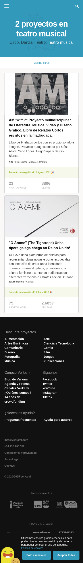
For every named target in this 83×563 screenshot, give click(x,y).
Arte (47, 339)
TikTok (47, 397)
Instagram (49, 392)
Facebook (49, 379)
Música (9, 361)
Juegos (49, 356)
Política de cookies (32, 548)
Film (47, 352)
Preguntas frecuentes (20, 420)
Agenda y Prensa (17, 384)
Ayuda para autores (58, 420)
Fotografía (11, 356)
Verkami (42, 7)
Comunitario (13, 348)
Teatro (40, 42)
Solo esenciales (36, 555)
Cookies (9, 465)
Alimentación (14, 339)
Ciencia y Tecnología (59, 343)
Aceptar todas (66, 555)
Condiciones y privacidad (20, 452)
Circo (14, 42)
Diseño (9, 352)
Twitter (47, 384)
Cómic (48, 348)
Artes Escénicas (16, 343)
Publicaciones (54, 361)
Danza (27, 42)
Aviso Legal (11, 459)
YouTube (48, 388)
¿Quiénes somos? (17, 392)
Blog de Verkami (16, 379)
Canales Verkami (16, 388)
